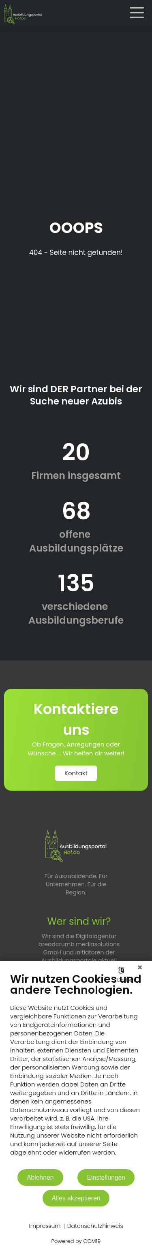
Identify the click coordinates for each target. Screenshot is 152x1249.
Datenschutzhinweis (95, 1226)
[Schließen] (140, 967)
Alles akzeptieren (76, 1198)
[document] (76, 1070)
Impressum (44, 1226)
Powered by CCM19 (76, 1241)
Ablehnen (40, 1177)
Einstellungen (106, 1177)
